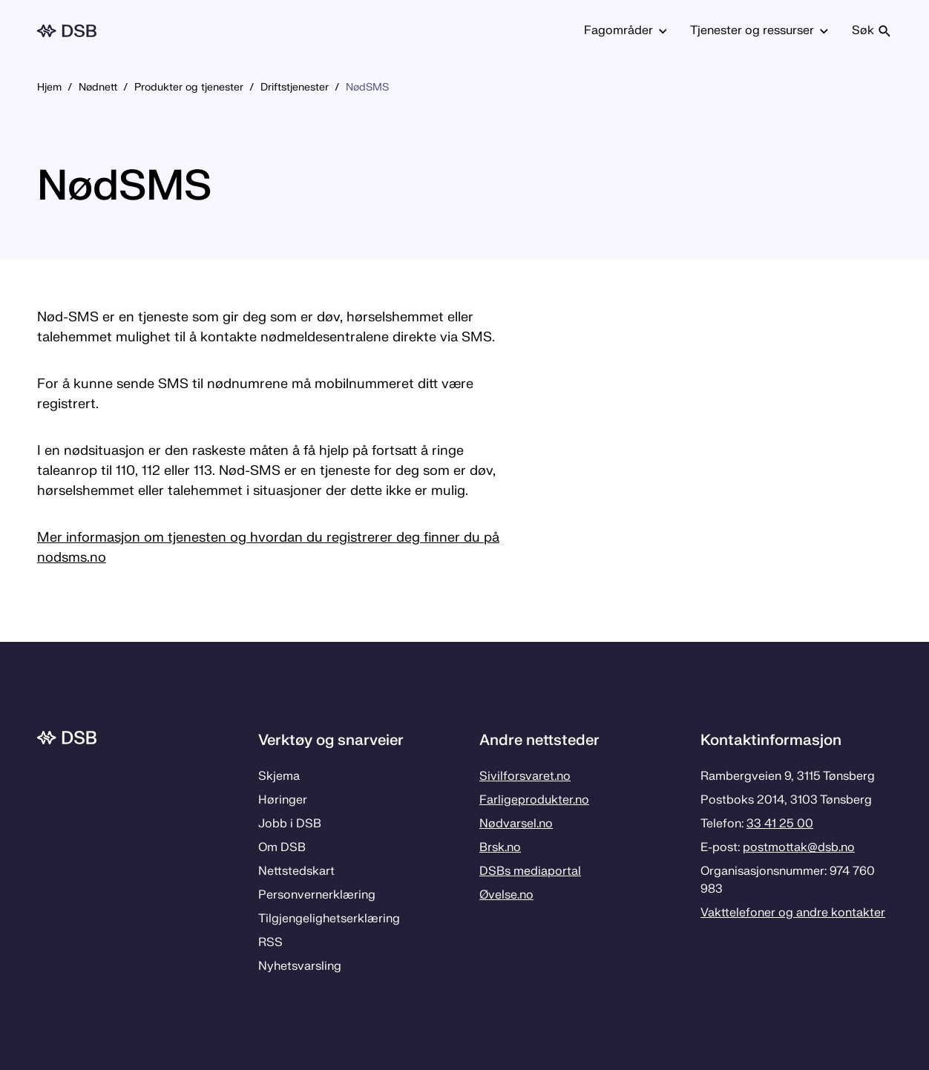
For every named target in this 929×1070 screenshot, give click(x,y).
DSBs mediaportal (530, 871)
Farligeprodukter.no (534, 799)
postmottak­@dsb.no (799, 847)
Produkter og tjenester (188, 87)
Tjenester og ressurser (759, 30)
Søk (872, 30)
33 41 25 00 (779, 823)
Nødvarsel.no (516, 823)
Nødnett (98, 87)
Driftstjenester (294, 87)
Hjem (49, 87)
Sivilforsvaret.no (525, 776)
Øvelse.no (506, 894)
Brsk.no (500, 847)
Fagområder (625, 30)
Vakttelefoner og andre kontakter (792, 912)
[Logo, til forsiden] (66, 30)
